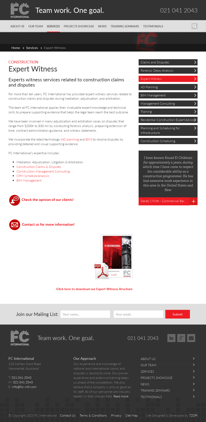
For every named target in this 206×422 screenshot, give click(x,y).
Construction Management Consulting (43, 171)
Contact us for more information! (48, 224)
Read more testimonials (194, 201)
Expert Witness (168, 78)
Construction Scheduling (168, 141)
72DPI (193, 415)
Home (15, 47)
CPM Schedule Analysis (32, 175)
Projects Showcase (79, 26)
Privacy (116, 415)
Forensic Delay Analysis (168, 70)
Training (168, 111)
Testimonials (153, 26)
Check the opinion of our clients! (48, 199)
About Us (17, 26)
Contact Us (68, 415)
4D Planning (168, 87)
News (102, 26)
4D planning (70, 139)
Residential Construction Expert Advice (168, 119)
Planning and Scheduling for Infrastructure (168, 130)
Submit (178, 314)
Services (53, 26)
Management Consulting (168, 103)
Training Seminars (125, 26)
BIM (88, 139)
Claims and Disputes (168, 62)
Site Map (131, 415)
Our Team (35, 26)
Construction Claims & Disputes (38, 166)
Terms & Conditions (93, 415)
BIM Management (28, 180)
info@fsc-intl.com (24, 386)
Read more (120, 396)
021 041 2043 (179, 10)
